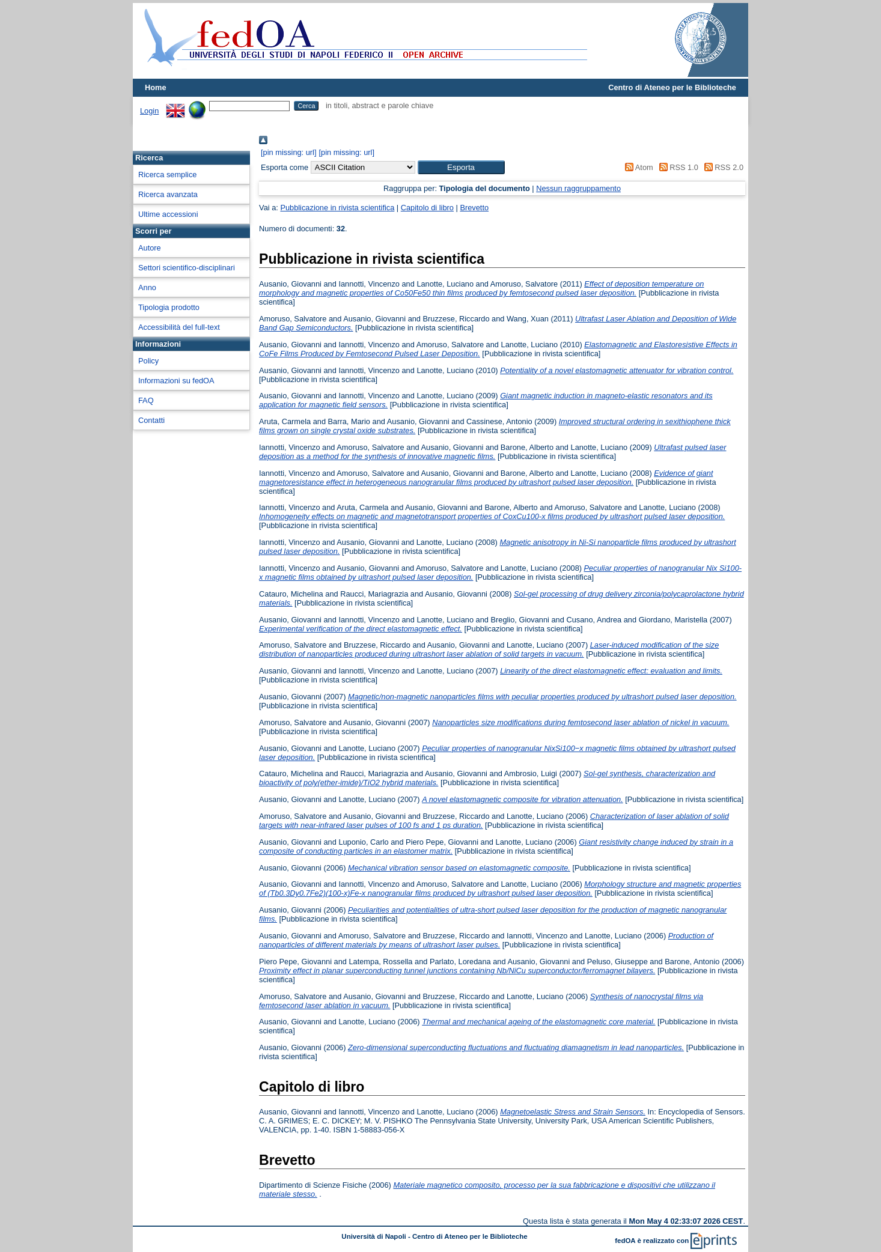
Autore (149, 247)
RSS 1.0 (676, 167)
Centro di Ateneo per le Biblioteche (672, 87)
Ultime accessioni (168, 214)
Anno (147, 287)
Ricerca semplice (167, 174)
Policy (148, 360)
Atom (637, 167)
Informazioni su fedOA (176, 380)
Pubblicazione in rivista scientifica (337, 207)
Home (155, 87)
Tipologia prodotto (169, 307)
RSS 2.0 (721, 167)
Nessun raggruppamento (578, 188)
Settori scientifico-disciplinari (186, 267)
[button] (461, 167)
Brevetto (474, 207)
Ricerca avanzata (168, 194)
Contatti (151, 420)
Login (149, 110)
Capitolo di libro (427, 207)
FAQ (146, 400)
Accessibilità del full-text (179, 327)
